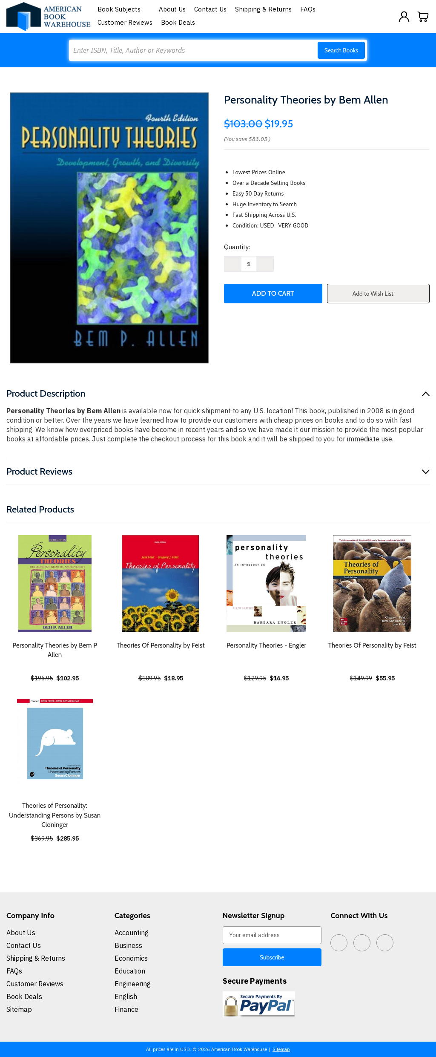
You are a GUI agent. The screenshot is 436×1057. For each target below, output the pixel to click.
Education (130, 971)
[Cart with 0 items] (423, 16)
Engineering (133, 983)
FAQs (308, 9)
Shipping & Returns (263, 9)
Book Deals (178, 22)
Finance (126, 1009)
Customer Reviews (125, 22)
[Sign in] (404, 16)
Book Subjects (124, 9)
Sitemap (19, 1009)
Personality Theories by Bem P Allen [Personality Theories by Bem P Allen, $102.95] (54, 650)
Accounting (132, 932)
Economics (131, 958)
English (126, 996)
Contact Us (210, 9)
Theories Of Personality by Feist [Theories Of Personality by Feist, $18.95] (161, 645)
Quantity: (237, 247)
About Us (172, 9)
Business (128, 945)
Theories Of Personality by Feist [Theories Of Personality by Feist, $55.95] (372, 645)
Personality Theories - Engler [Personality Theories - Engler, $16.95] (267, 645)
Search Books (341, 50)
